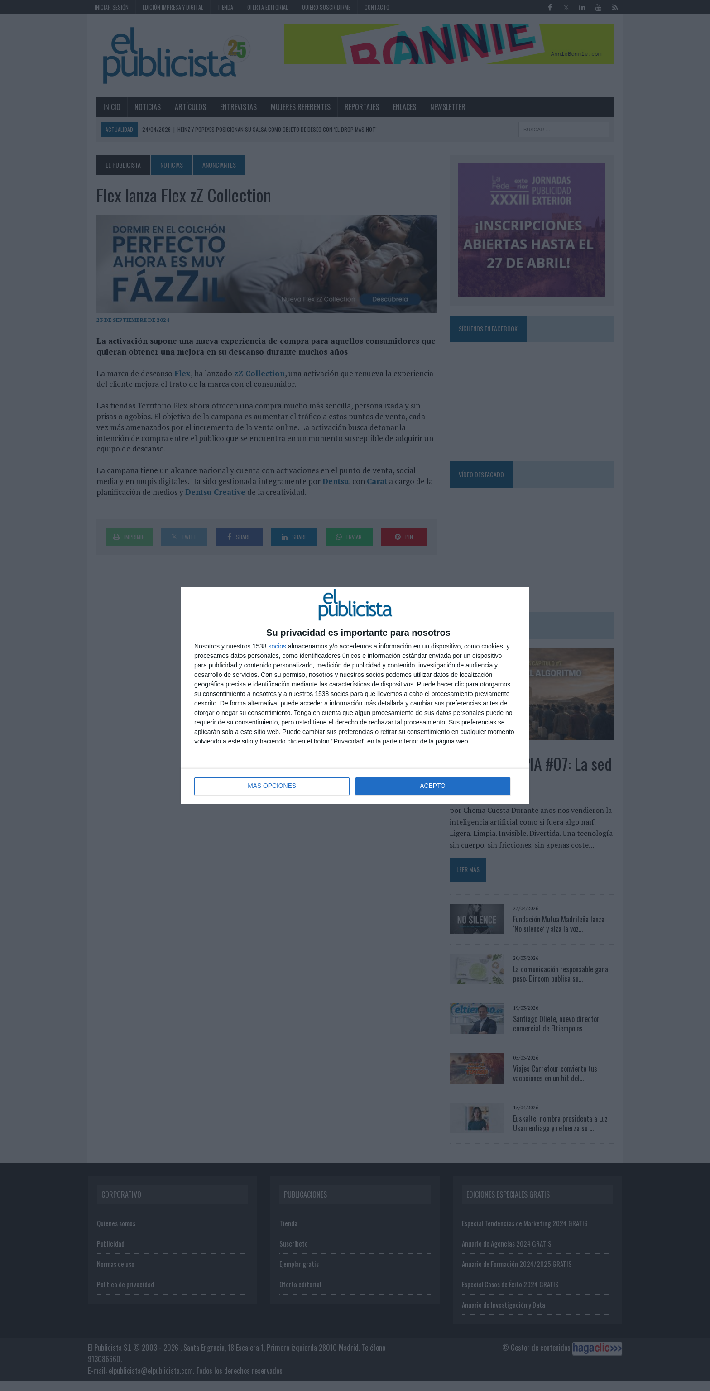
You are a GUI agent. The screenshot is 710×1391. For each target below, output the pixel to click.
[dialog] (355, 695)
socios (277, 646)
